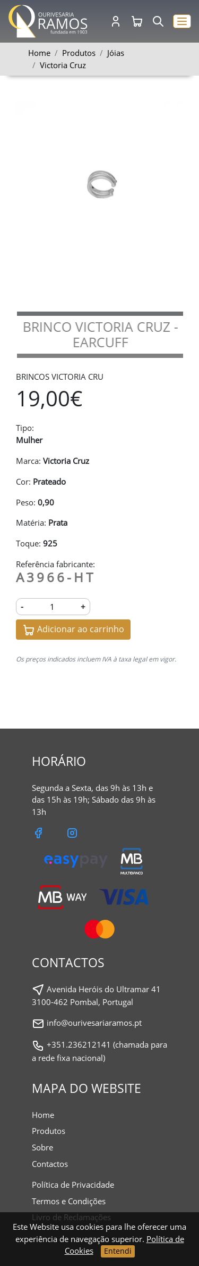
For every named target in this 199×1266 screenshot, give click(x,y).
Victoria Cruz (63, 65)
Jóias (115, 52)
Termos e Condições (69, 1201)
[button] (182, 21)
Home (39, 52)
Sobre (42, 1147)
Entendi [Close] (118, 1251)
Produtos (48, 1130)
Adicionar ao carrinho (73, 629)
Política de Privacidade (73, 1184)
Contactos (50, 1163)
